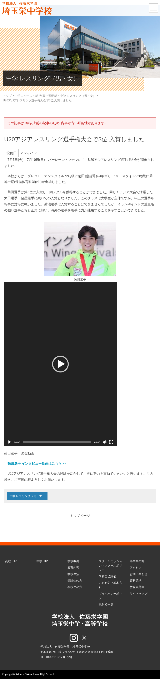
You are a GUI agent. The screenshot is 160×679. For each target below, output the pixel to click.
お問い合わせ (138, 574)
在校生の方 (75, 587)
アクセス (135, 567)
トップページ (80, 516)
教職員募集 (137, 587)
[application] (60, 364)
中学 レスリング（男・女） (27, 496)
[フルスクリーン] (111, 442)
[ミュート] (104, 442)
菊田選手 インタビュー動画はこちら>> (37, 463)
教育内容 (73, 567)
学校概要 (73, 561)
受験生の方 (75, 580)
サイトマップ (138, 593)
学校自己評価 (107, 576)
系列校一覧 (106, 604)
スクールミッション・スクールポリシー (110, 565)
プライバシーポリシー (110, 596)
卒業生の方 (137, 561)
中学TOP (42, 561)
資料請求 (135, 580)
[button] (60, 364)
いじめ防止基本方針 (110, 585)
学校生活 (73, 574)
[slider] (57, 442)
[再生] (10, 442)
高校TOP (11, 561)
